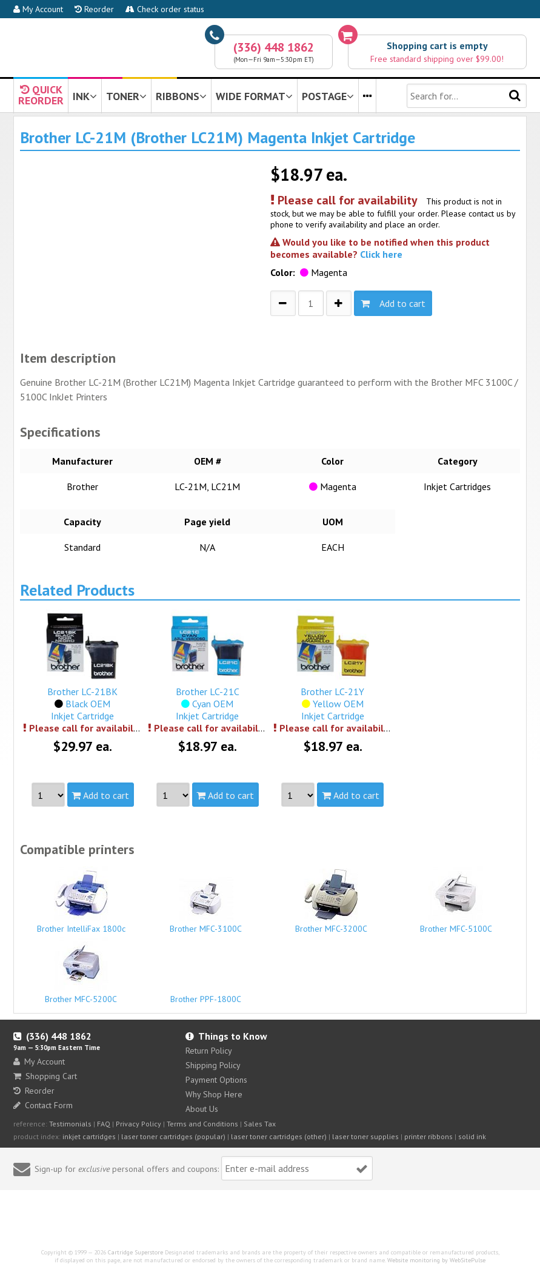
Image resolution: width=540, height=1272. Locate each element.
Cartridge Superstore (135, 1252)
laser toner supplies (365, 1136)
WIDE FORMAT (254, 96)
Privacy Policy (138, 1123)
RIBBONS (181, 96)
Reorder (94, 9)
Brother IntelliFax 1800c (81, 900)
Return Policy (208, 1050)
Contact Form (43, 1105)
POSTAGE (328, 96)
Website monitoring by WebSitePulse (436, 1260)
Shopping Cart (45, 1076)
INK (85, 96)
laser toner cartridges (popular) (173, 1136)
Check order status (164, 9)
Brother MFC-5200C (81, 970)
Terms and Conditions (202, 1123)
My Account (38, 9)
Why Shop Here (213, 1094)
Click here (381, 254)
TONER (126, 96)
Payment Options (216, 1079)
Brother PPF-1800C (206, 993)
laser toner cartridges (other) (279, 1136)
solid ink (472, 1136)
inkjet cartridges (89, 1136)
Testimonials (70, 1123)
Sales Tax (260, 1123)
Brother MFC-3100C (206, 905)
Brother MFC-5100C (456, 900)
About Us (201, 1108)
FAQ (103, 1123)
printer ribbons (428, 1136)
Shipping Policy (213, 1065)
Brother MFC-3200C (331, 901)
